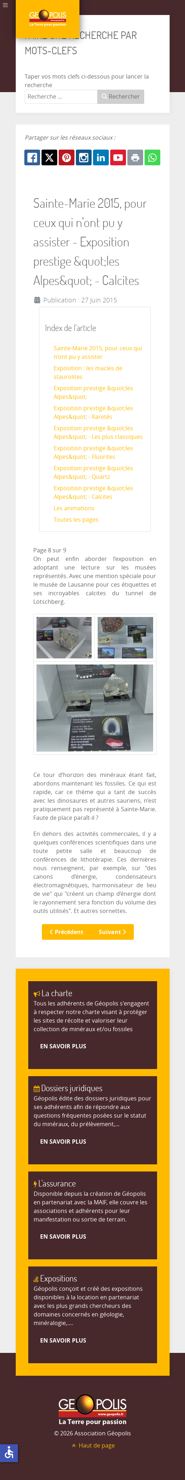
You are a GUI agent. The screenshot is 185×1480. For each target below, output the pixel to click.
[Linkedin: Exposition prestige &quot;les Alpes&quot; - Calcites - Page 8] (101, 157)
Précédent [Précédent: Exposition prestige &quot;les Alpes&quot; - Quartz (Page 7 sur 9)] (66, 932)
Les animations (74, 508)
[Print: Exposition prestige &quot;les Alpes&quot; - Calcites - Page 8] (135, 157)
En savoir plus (63, 1046)
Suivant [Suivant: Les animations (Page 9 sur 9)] (112, 932)
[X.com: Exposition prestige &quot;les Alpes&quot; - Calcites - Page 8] (49, 157)
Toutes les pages (76, 519)
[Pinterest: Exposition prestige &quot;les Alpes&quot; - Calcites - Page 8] (66, 157)
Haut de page (92, 1445)
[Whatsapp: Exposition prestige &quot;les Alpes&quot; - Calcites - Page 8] (152, 157)
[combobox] (61, 97)
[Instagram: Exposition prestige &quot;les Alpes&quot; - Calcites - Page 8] (84, 157)
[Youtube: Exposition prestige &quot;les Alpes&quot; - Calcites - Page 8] (118, 157)
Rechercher (121, 96)
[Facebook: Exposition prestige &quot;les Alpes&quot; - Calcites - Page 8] (32, 157)
